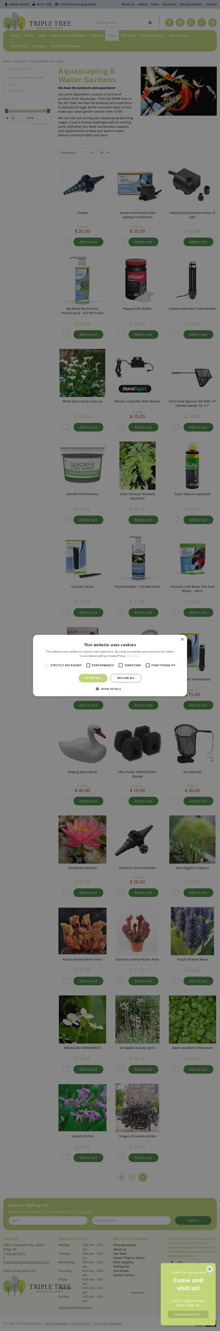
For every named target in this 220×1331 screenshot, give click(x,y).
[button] (110, 689)
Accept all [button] (93, 678)
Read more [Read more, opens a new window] (134, 656)
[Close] (209, 1269)
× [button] (182, 639)
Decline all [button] (126, 678)
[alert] (110, 665)
